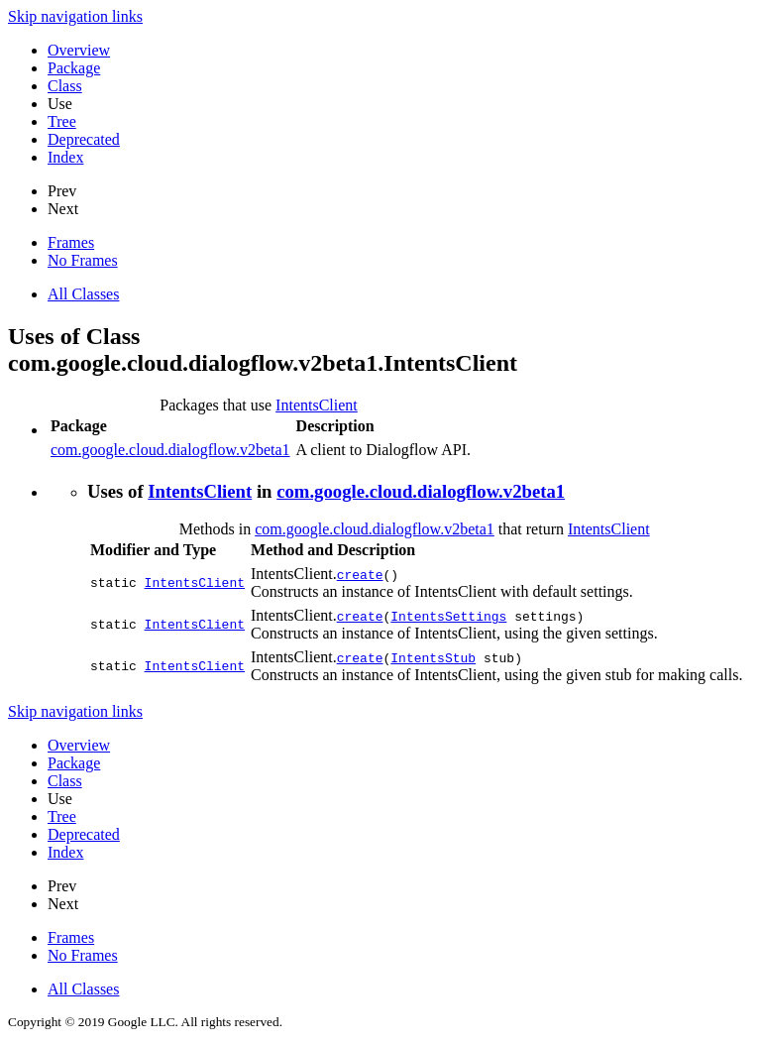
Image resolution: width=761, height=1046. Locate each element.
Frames (71, 242)
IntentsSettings (448, 616)
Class (65, 85)
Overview (79, 50)
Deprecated (84, 139)
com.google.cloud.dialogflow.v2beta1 (170, 449)
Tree (62, 121)
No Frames (83, 260)
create (360, 574)
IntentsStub (433, 657)
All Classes (83, 294)
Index (65, 157)
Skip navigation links (75, 16)
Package (74, 67)
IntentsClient (316, 405)
